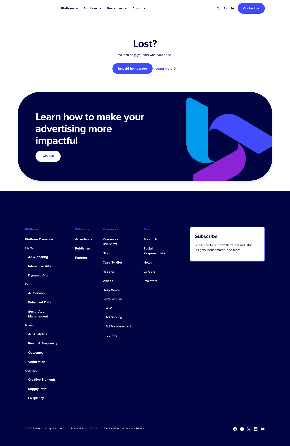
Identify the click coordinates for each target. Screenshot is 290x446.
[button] (70, 8)
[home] (37, 8)
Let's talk (48, 156)
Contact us (251, 8)
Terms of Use (111, 428)
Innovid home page (132, 68)
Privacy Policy (78, 428)
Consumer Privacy (133, 428)
